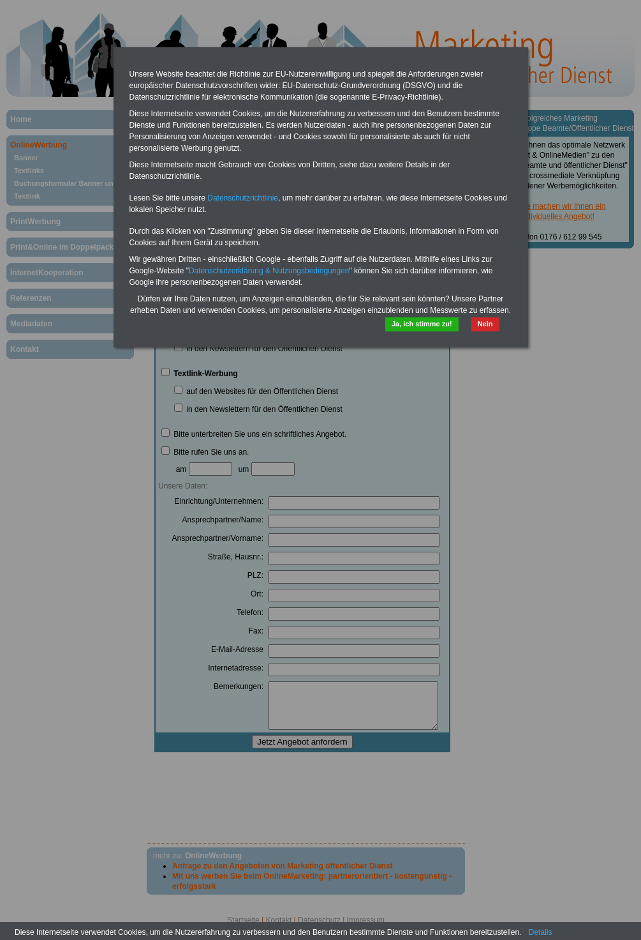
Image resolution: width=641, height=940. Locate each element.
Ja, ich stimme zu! (422, 324)
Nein (485, 324)
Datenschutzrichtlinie (242, 197)
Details (540, 932)
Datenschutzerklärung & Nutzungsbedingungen (269, 270)
